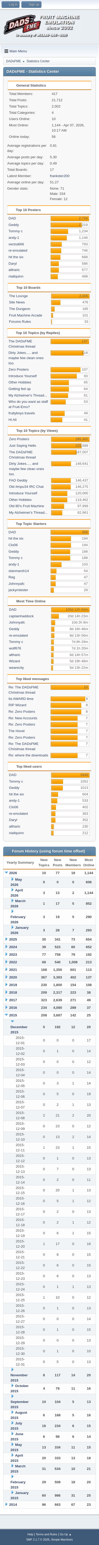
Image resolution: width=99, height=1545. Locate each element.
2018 (13, 992)
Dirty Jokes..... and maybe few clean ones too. (26, 358)
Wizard (14, 661)
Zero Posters (18, 369)
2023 (13, 955)
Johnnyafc (16, 584)
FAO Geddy (18, 480)
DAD (12, 218)
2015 (13, 1015)
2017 (13, 1000)
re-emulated (17, 250)
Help (30, 1534)
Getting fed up (19, 389)
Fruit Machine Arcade (25, 315)
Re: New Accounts (22, 718)
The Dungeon (19, 309)
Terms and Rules (46, 1534)
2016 (13, 1008)
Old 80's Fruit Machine (26, 506)
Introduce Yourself (22, 376)
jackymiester (18, 590)
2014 (13, 1505)
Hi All (12, 420)
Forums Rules (20, 322)
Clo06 (13, 545)
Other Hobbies (19, 382)
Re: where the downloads (28, 755)
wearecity (16, 668)
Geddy (13, 225)
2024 (13, 947)
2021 (13, 970)
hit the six (15, 257)
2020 (13, 977)
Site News (17, 302)
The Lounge (18, 296)
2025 (13, 939)
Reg (11, 577)
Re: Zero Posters (21, 712)
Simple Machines (62, 1539)
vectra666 (16, 244)
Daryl (12, 263)
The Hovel (16, 731)
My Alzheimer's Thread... (27, 395)
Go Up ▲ (66, 1534)
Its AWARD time (21, 699)
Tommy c (15, 231)
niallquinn (15, 276)
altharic (14, 270)
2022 (13, 962)
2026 (13, 873)
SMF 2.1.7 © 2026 (37, 1539)
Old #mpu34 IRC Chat (26, 487)
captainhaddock (21, 616)
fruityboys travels (21, 413)
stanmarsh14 (18, 571)
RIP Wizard (17, 705)
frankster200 (59, 176)
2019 (13, 985)
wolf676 (15, 648)
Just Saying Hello (22, 446)
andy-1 (13, 238)
